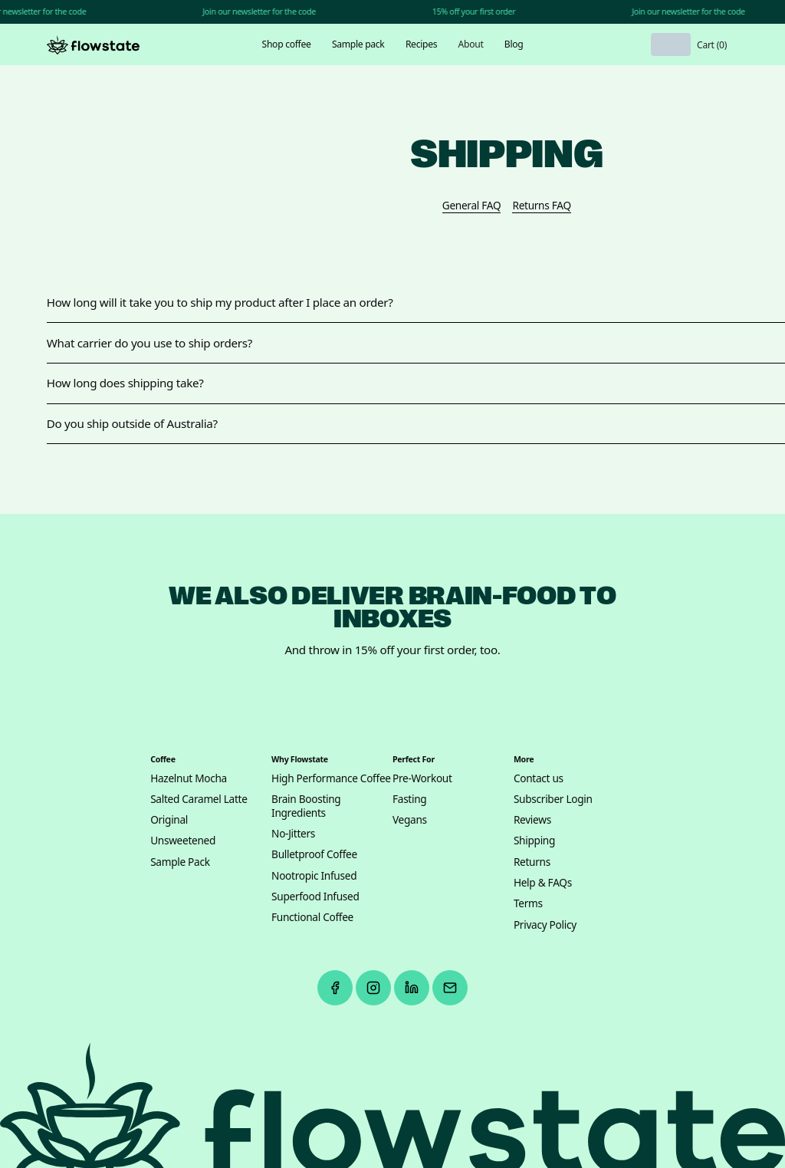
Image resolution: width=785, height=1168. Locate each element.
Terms (528, 903)
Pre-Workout (422, 778)
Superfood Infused (315, 896)
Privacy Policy (545, 925)
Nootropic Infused (313, 876)
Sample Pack (180, 862)
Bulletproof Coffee (314, 854)
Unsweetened (182, 840)
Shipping (534, 840)
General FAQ (471, 205)
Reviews (532, 820)
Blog (514, 44)
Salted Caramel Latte (198, 799)
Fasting (409, 799)
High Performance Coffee (331, 778)
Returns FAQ (541, 205)
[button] (286, 44)
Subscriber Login (553, 799)
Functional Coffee (312, 917)
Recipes (421, 44)
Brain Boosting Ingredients (305, 806)
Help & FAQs (543, 883)
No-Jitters (293, 834)
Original (169, 820)
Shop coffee (286, 44)
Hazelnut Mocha (188, 778)
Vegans (409, 820)
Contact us (538, 778)
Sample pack (358, 44)
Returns (532, 862)
